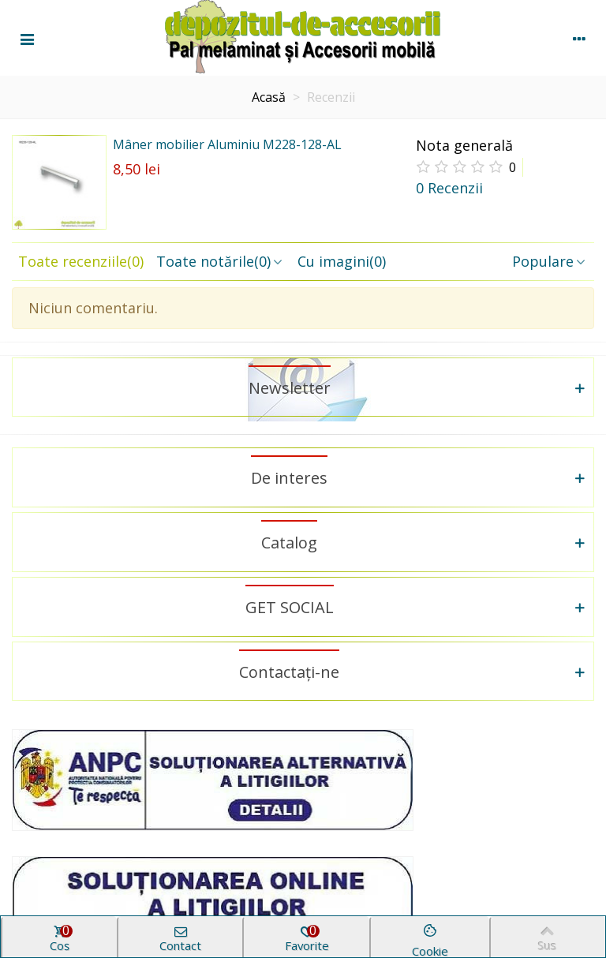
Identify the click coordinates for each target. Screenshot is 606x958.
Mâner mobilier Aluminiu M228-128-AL (227, 144)
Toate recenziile (81, 261)
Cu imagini (341, 261)
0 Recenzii (449, 187)
